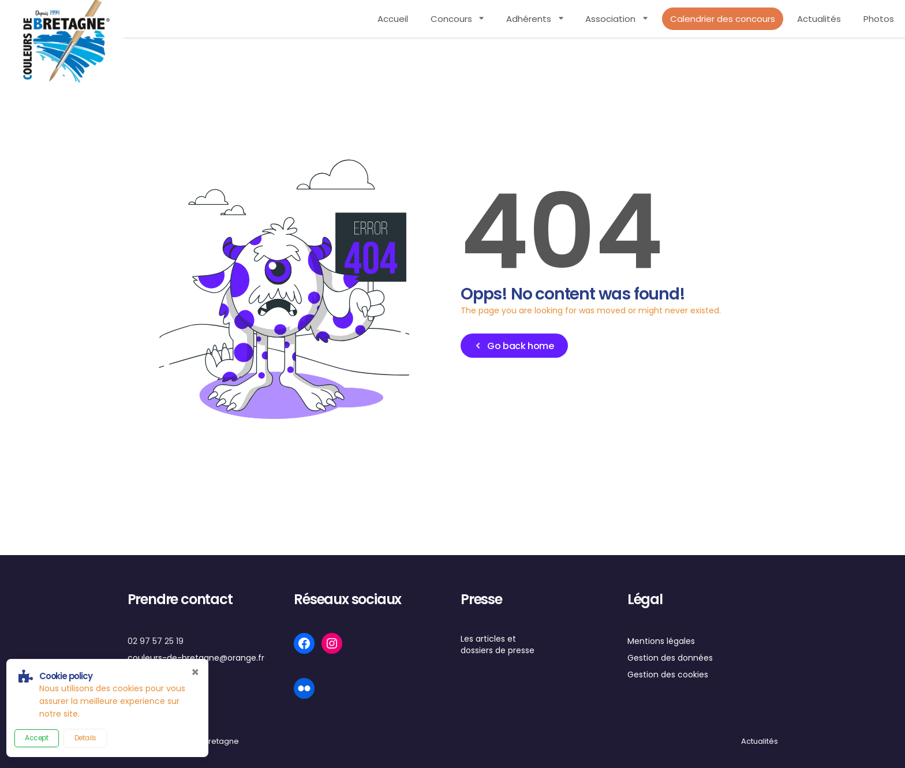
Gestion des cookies (667, 674)
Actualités (819, 19)
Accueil (392, 19)
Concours (451, 18)
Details (85, 738)
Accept (36, 738)
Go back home (513, 346)
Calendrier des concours (722, 19)
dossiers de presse (497, 650)
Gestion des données (670, 658)
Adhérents (528, 18)
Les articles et (488, 639)
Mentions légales (661, 641)
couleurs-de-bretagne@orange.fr (196, 658)
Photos (878, 19)
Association (610, 18)
